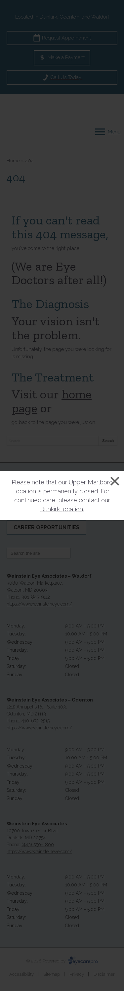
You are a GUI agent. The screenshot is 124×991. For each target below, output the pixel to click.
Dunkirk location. (62, 509)
